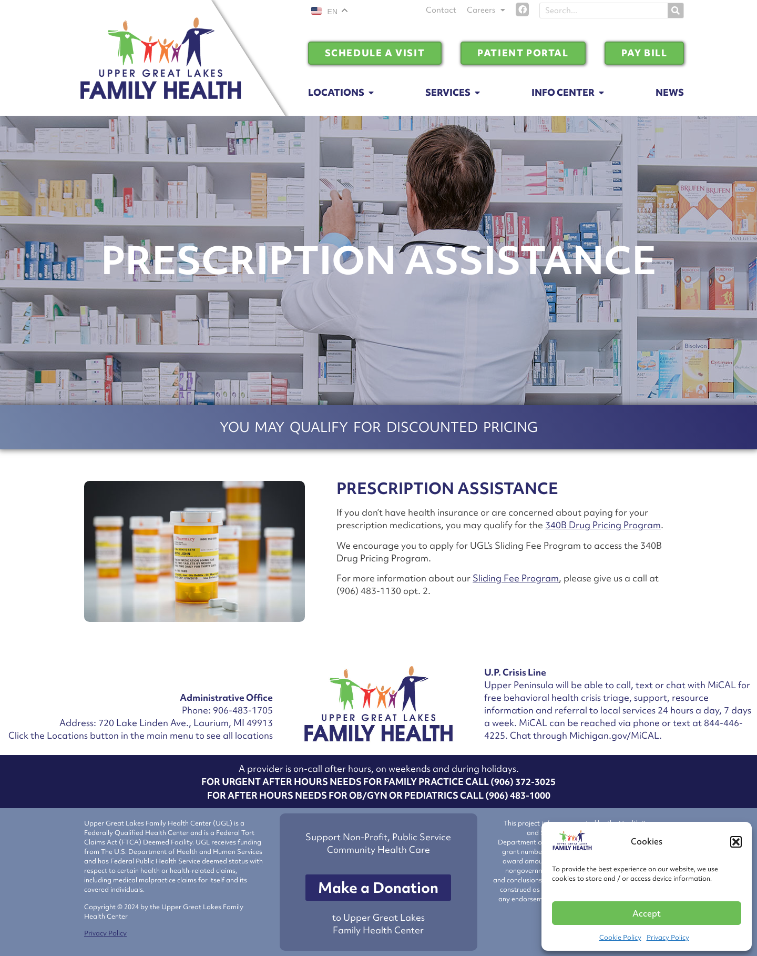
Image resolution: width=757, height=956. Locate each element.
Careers (486, 10)
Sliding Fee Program (516, 578)
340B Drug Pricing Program (603, 525)
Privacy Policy (668, 937)
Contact (441, 10)
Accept (646, 913)
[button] (736, 842)
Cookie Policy (620, 937)
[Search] (675, 10)
